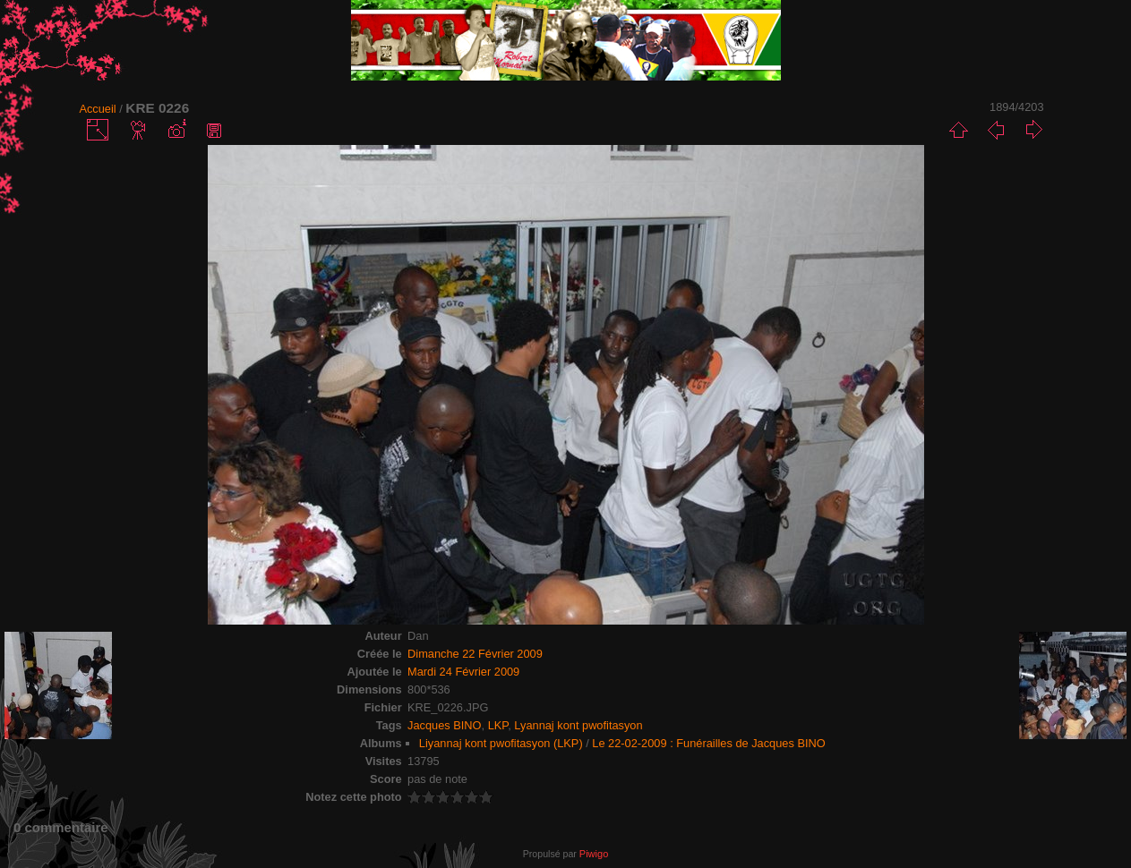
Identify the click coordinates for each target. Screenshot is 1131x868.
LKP (498, 725)
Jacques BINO (444, 725)
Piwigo (593, 853)
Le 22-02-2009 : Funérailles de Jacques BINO (708, 743)
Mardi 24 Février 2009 (463, 671)
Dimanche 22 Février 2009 (475, 653)
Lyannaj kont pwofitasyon (578, 725)
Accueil (97, 108)
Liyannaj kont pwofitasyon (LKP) (501, 743)
